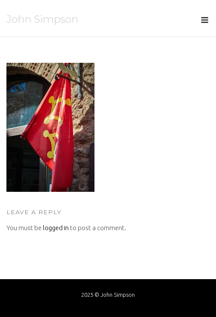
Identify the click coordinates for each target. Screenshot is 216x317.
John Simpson (42, 19)
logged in (56, 227)
